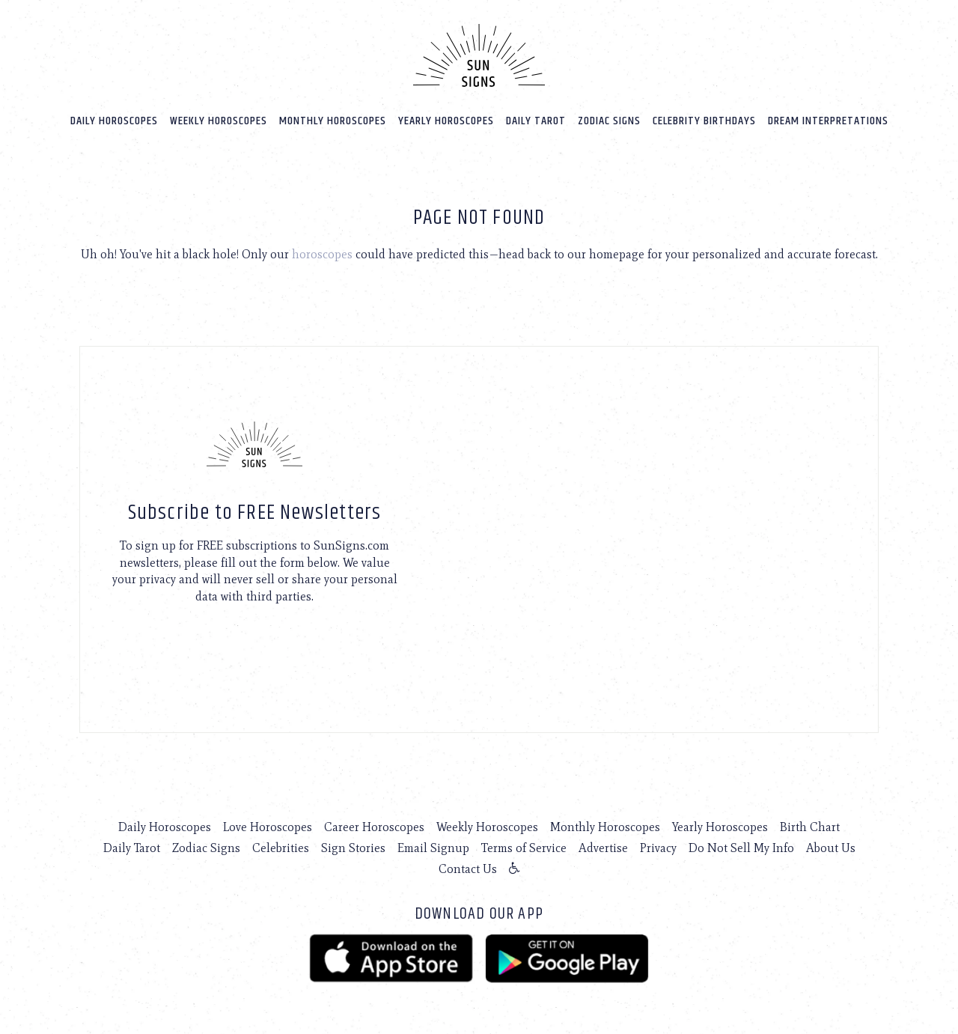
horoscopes (322, 254)
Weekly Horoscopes (218, 121)
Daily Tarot (536, 121)
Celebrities (280, 848)
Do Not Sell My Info (741, 848)
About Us (830, 848)
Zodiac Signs (609, 121)
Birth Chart (810, 827)
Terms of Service (524, 848)
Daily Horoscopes (114, 121)
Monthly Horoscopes (332, 121)
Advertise (603, 848)
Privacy (658, 848)
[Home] (479, 55)
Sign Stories (353, 848)
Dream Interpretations (828, 121)
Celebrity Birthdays (704, 121)
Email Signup (433, 848)
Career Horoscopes (374, 827)
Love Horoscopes (267, 827)
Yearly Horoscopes (446, 121)
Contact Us (468, 869)
